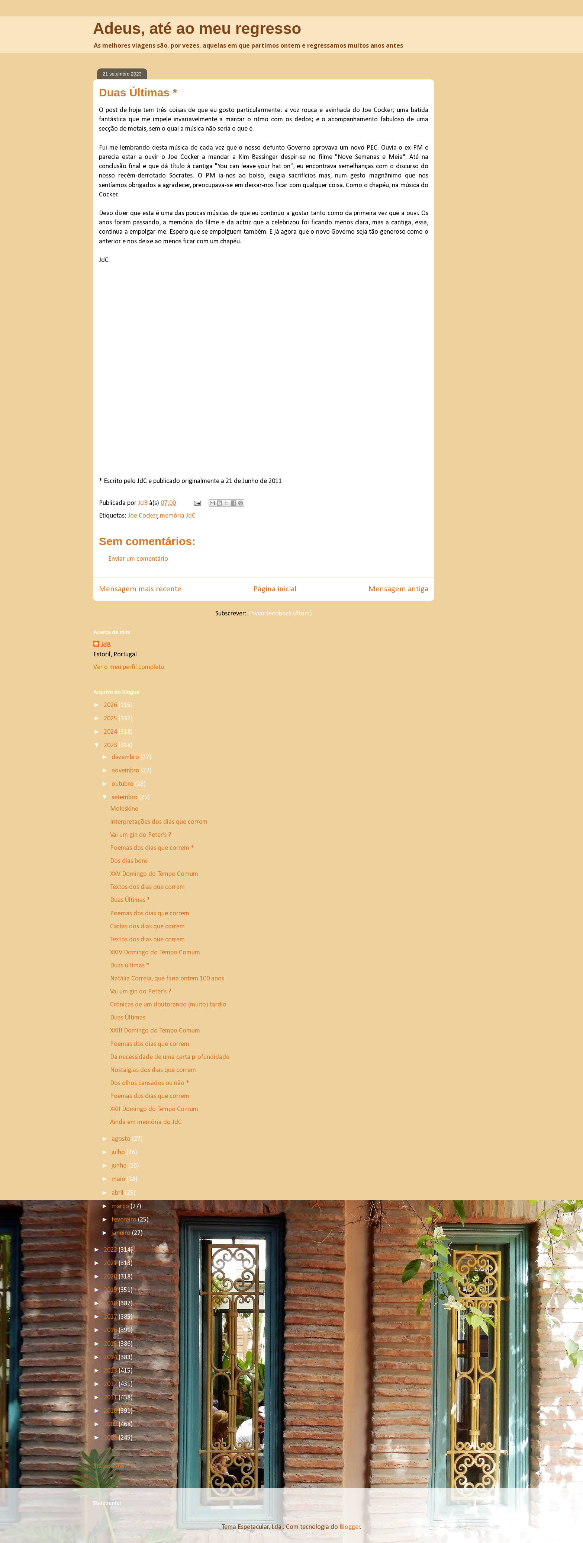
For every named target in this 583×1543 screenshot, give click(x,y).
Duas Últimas (127, 1017)
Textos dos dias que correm (147, 887)
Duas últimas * (129, 965)
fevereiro (125, 1219)
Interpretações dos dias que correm (158, 822)
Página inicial (275, 589)
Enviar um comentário (138, 559)
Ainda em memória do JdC (146, 1122)
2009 (111, 1424)
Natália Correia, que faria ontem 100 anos (167, 978)
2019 (111, 1290)
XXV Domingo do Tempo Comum (154, 874)
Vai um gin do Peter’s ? (140, 835)
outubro (123, 784)
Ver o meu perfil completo (128, 667)
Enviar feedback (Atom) (280, 613)
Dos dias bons (129, 861)
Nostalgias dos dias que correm (153, 1070)
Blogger (349, 1527)
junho (120, 1165)
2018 (111, 1303)
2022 (111, 1250)
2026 (111, 705)
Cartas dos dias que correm (147, 926)
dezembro (126, 757)
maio (119, 1179)
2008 (111, 1437)
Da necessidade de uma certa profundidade (169, 1057)
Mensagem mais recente (140, 589)
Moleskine (124, 809)
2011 (111, 1397)
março (121, 1206)
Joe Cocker (142, 515)
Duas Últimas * (130, 900)
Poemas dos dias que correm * (152, 848)
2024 (111, 732)
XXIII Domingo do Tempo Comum (155, 1030)
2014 (111, 1357)
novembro (126, 770)
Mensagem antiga (398, 589)
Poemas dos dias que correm (149, 913)
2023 (111, 745)
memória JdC (178, 515)
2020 (111, 1276)
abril (118, 1193)
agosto (122, 1139)
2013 (111, 1370)
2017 (111, 1316)
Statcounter (109, 1466)
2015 (111, 1344)
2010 (111, 1411)
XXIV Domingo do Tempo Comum (155, 952)
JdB (105, 645)
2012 (111, 1384)
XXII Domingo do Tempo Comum (154, 1109)
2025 (111, 718)
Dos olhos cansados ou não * (149, 1083)
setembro (125, 797)
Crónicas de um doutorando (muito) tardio (168, 1004)
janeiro (122, 1233)
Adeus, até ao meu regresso (197, 28)
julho (119, 1152)
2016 (111, 1330)
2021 (111, 1263)
